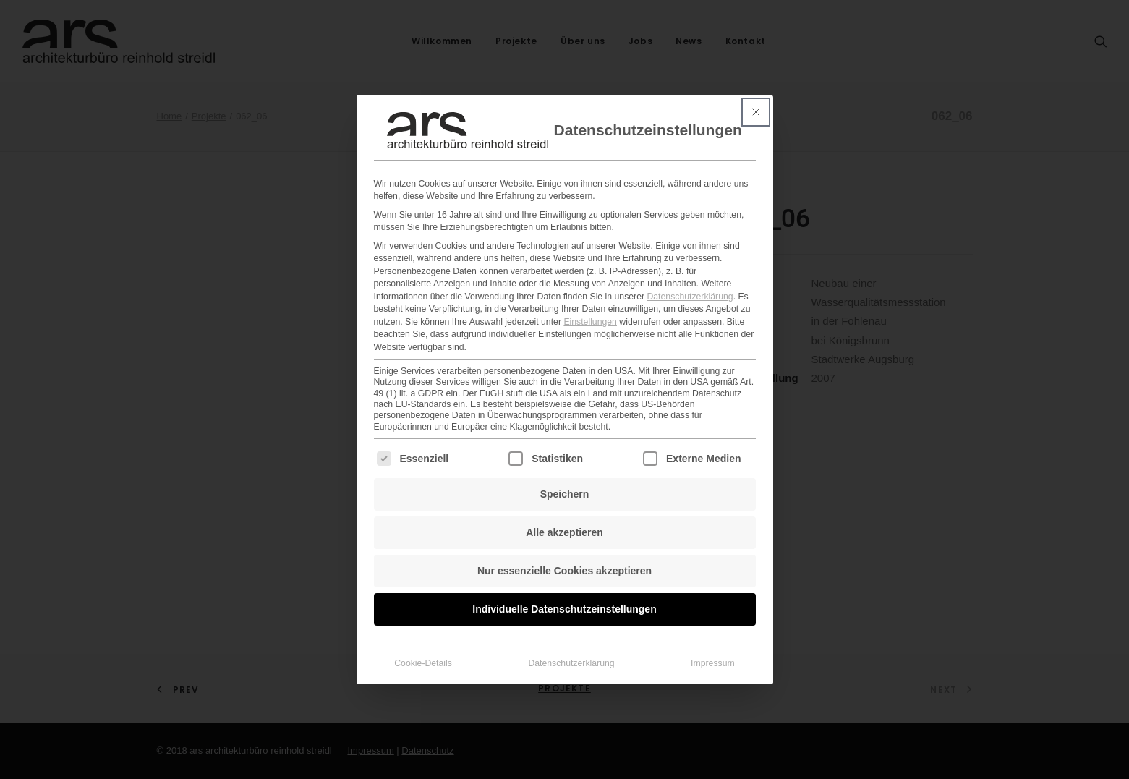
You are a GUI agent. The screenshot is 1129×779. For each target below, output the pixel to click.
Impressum (713, 646)
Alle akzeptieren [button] (564, 515)
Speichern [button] (564, 476)
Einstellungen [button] (590, 304)
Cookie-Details (423, 646)
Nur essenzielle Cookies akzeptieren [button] (564, 553)
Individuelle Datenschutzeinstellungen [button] (564, 591)
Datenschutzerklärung (690, 279)
